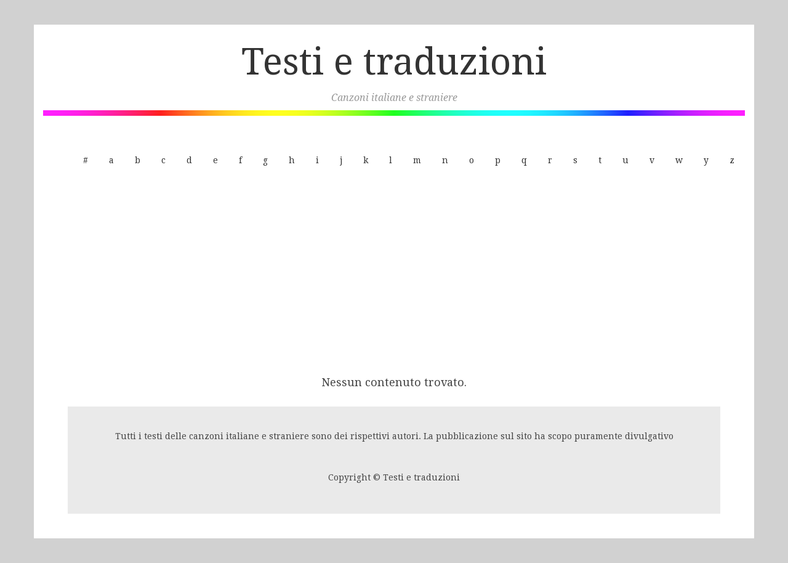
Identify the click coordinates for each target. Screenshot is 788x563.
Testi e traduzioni (394, 61)
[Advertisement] (394, 273)
